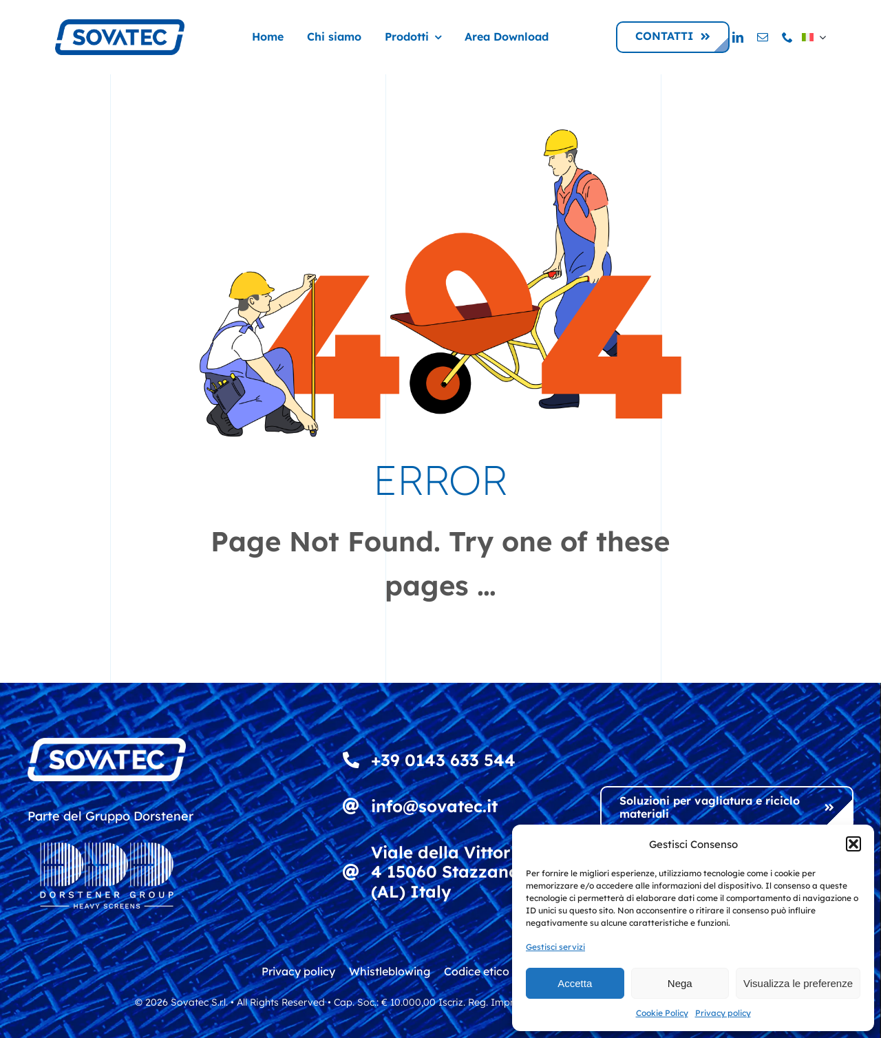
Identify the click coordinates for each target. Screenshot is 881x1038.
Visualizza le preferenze (798, 983)
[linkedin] (737, 37)
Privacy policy (723, 1013)
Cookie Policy (662, 1013)
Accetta (575, 983)
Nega (680, 983)
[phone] (787, 37)
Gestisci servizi (555, 947)
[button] (853, 844)
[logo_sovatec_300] (119, 25)
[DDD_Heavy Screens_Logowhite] (107, 833)
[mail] (762, 37)
